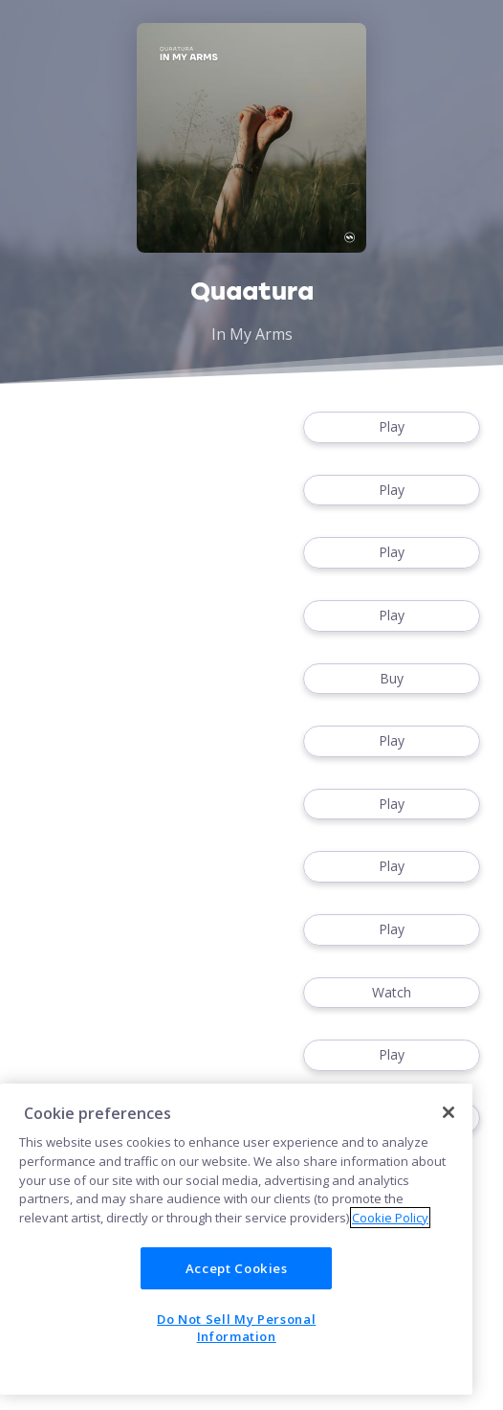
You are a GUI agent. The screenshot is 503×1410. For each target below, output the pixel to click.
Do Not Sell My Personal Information (236, 1327)
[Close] (448, 1112)
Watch (391, 993)
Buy (391, 679)
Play (391, 427)
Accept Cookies (237, 1268)
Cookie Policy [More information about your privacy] (390, 1217)
